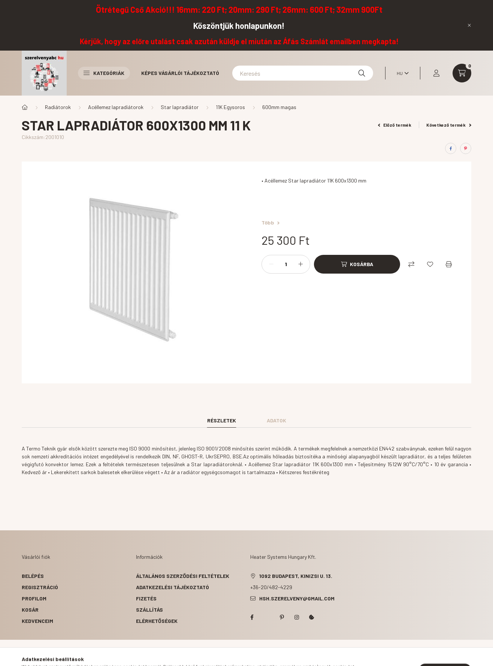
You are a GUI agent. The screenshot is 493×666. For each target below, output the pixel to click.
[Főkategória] (25, 107)
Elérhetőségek (157, 621)
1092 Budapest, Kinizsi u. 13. (295, 576)
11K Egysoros (230, 107)
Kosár (30, 609)
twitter (266, 617)
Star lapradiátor (180, 107)
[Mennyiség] (285, 264)
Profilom (34, 598)
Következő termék (448, 124)
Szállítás (149, 609)
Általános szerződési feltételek (182, 576)
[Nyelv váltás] (401, 73)
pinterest (281, 617)
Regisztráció (40, 587)
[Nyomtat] (448, 264)
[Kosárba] (357, 264)
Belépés (33, 576)
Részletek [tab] (221, 420)
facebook (251, 617)
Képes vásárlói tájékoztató (180, 73)
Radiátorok (58, 107)
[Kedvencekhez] (430, 264)
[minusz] (271, 264)
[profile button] (436, 73)
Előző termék (395, 124)
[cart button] (462, 73)
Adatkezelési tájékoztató (172, 587)
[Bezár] (469, 25)
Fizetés (146, 598)
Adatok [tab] (276, 420)
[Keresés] (302, 73)
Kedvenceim (37, 621)
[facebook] (450, 148)
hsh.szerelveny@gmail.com (297, 598)
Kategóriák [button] (104, 73)
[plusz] (300, 264)
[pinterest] (465, 148)
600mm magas (279, 107)
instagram (296, 617)
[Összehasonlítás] (411, 264)
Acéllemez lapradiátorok (115, 107)
